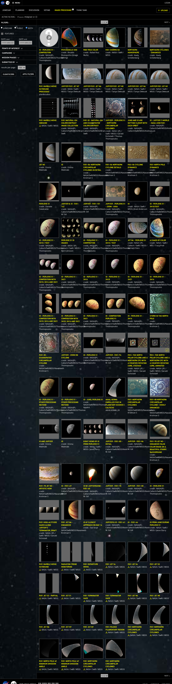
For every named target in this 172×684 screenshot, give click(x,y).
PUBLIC (20, 28)
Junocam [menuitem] (6, 10)
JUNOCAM (7, 28)
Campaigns (7, 53)
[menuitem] (16, 3)
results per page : (8, 67)
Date (5, 39)
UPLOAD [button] (164, 10)
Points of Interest (11, 48)
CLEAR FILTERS (8, 74)
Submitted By (8, 62)
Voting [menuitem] (47, 10)
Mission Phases (9, 58)
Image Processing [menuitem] (63, 10)
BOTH (30, 28)
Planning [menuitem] (19, 10)
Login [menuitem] (167, 2)
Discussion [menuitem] (34, 10)
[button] (72, 10)
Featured (9, 33)
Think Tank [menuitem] (81, 10)
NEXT (165, 21)
